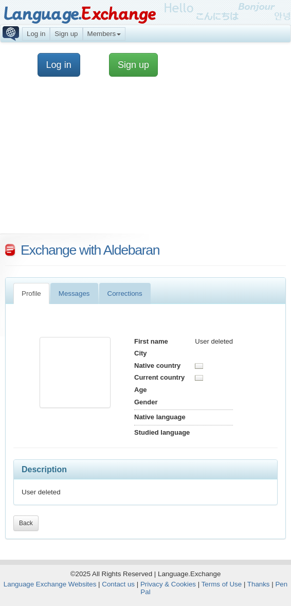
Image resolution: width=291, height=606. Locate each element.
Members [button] (104, 34)
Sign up (66, 34)
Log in (36, 34)
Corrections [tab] (124, 293)
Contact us (118, 584)
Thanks (258, 584)
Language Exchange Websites (50, 584)
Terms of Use (222, 584)
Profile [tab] (31, 293)
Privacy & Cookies (168, 584)
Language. (79, 14)
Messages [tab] (74, 293)
